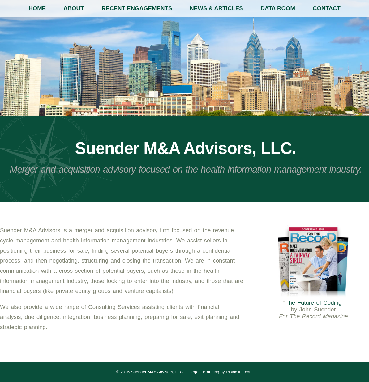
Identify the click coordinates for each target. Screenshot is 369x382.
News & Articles (216, 8)
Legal (194, 372)
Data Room (278, 8)
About (73, 8)
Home (37, 8)
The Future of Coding (313, 302)
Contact (327, 8)
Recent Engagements (136, 8)
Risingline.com (239, 372)
